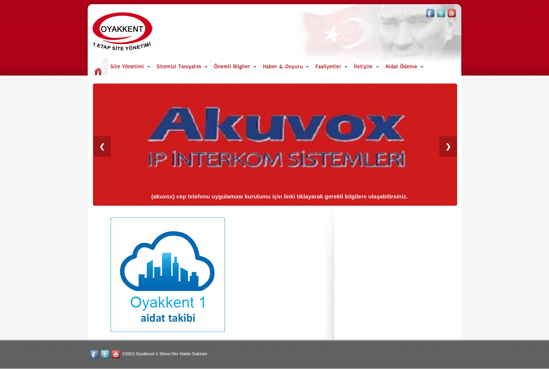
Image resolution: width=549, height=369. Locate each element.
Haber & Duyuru (284, 67)
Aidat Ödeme (403, 67)
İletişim (365, 67)
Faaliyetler (330, 67)
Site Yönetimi (129, 67)
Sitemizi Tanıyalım (181, 67)
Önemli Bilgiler (234, 67)
